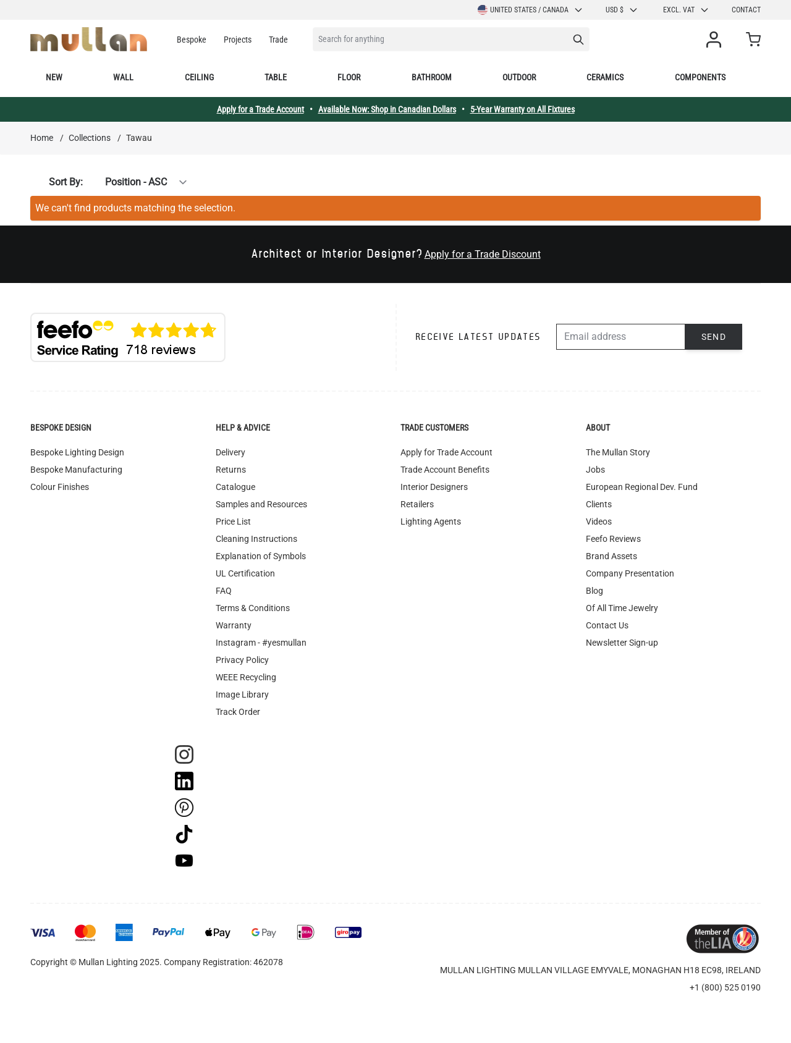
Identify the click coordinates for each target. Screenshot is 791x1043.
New (54, 77)
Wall (123, 77)
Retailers (417, 504)
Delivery (230, 452)
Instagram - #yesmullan (261, 643)
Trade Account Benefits (444, 470)
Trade (278, 39)
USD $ (622, 10)
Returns (231, 470)
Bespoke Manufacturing (76, 470)
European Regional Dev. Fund (642, 487)
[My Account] (716, 39)
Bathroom (432, 77)
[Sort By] (139, 182)
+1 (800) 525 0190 (725, 987)
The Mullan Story (618, 452)
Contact (746, 10)
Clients (599, 504)
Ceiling (199, 77)
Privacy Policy (242, 660)
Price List (233, 521)
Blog (594, 591)
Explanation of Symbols (261, 556)
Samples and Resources (261, 504)
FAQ (224, 591)
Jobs (595, 470)
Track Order (238, 712)
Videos (599, 521)
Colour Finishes (59, 487)
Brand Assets (611, 556)
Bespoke (191, 39)
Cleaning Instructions (256, 539)
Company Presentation (630, 573)
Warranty (234, 625)
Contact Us (607, 625)
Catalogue (235, 487)
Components (700, 77)
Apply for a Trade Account (260, 109)
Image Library (242, 694)
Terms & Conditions (253, 608)
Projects (238, 39)
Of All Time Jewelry (622, 608)
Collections (90, 138)
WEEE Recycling (246, 677)
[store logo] (88, 39)
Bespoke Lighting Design (77, 452)
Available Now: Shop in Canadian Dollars (387, 109)
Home (41, 138)
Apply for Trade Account (446, 452)
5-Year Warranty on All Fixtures (522, 109)
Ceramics (605, 77)
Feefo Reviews (613, 539)
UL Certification (245, 573)
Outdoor (519, 77)
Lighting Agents (430, 521)
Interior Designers (434, 487)
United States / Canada (530, 10)
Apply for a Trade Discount (483, 254)
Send (714, 337)
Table (275, 77)
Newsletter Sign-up (622, 643)
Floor (348, 77)
